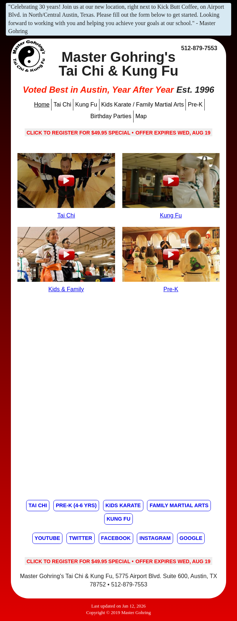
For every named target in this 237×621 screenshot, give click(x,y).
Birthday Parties (110, 116)
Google (191, 538)
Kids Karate (123, 505)
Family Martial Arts (179, 505)
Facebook (116, 538)
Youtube (47, 538)
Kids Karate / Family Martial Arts (142, 104)
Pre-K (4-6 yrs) (76, 505)
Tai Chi (62, 104)
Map (141, 116)
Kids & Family (66, 289)
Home (42, 104)
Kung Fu (86, 104)
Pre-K (195, 104)
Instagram (155, 538)
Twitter (80, 538)
